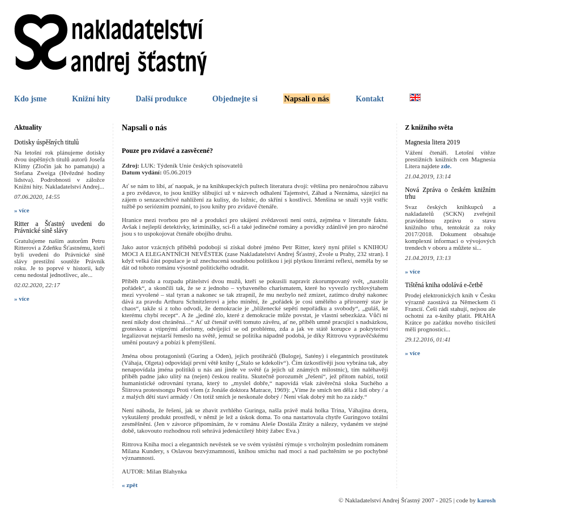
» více (21, 210)
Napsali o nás (306, 99)
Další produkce (160, 99)
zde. (446, 166)
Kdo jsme (30, 99)
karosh (486, 500)
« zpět (130, 484)
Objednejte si (235, 99)
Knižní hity (91, 99)
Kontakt (370, 99)
